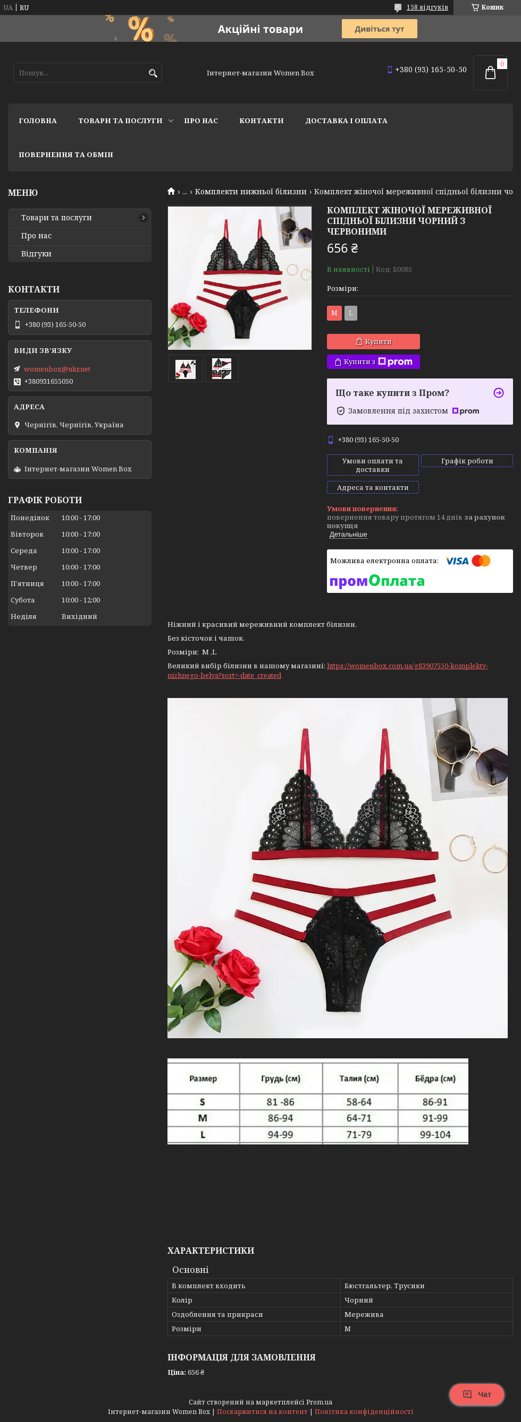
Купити (378, 341)
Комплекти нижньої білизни (251, 191)
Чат (477, 1394)
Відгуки (36, 253)
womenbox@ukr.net (57, 369)
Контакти (261, 120)
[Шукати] (153, 73)
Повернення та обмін (66, 154)
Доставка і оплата (346, 120)
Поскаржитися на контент (262, 1411)
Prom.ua (319, 1402)
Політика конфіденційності (364, 1411)
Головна (38, 120)
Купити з (378, 362)
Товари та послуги (120, 120)
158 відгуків (427, 7)
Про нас (201, 120)
